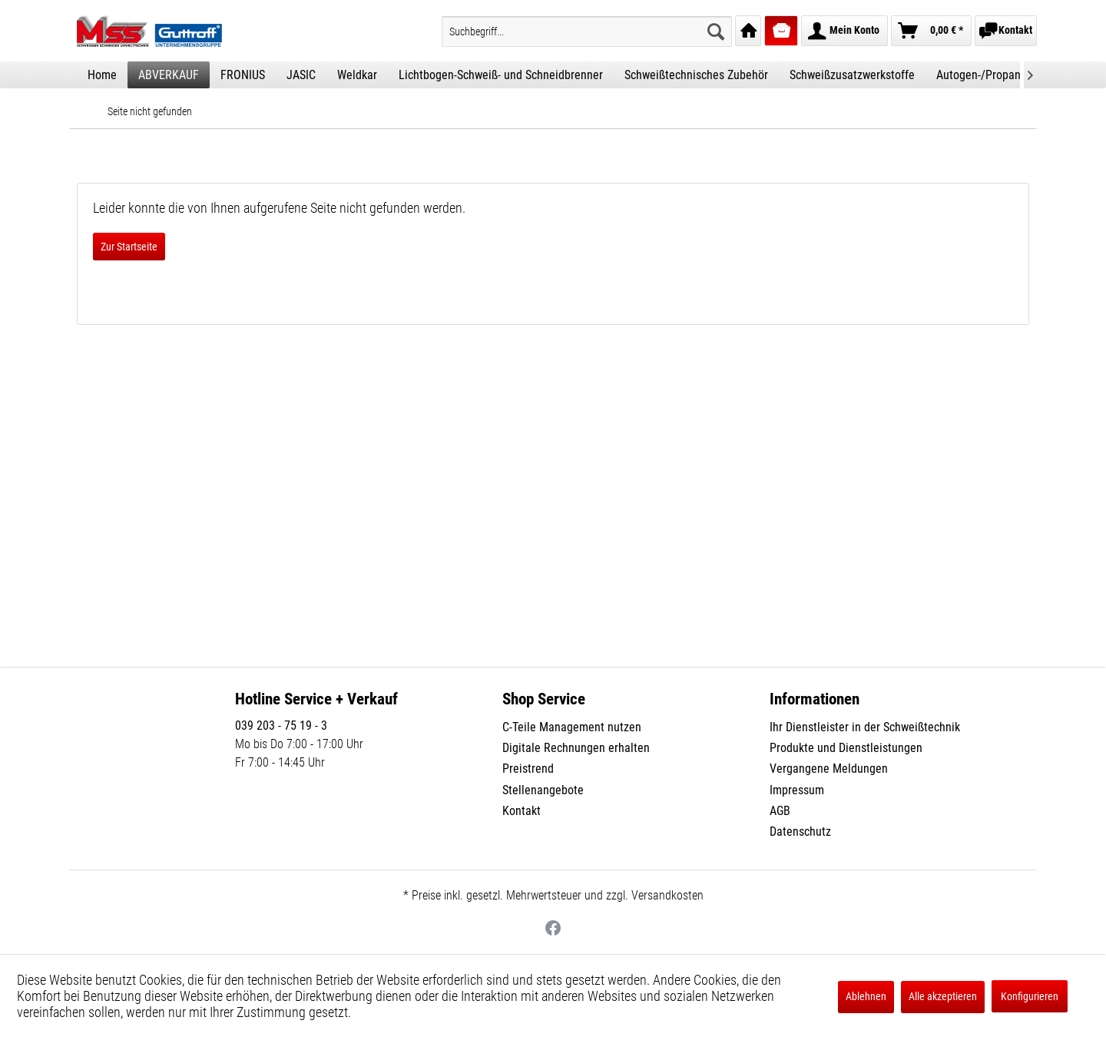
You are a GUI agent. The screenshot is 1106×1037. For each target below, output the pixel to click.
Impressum (797, 790)
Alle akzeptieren (943, 996)
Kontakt (521, 810)
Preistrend (528, 768)
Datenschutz (800, 831)
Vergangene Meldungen (829, 768)
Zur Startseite (129, 246)
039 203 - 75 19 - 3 (281, 725)
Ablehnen (866, 996)
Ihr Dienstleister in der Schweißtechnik (865, 727)
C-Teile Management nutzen (571, 727)
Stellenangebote (543, 790)
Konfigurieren (1029, 996)
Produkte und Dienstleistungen (846, 747)
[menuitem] (587, 31)
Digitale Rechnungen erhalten (576, 747)
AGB (780, 810)
